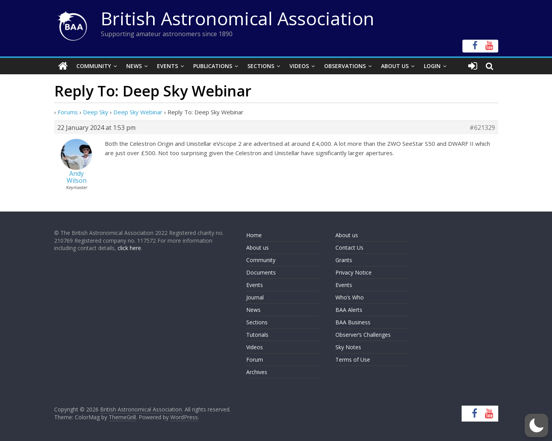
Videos (299, 66)
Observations (345, 66)
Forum (254, 359)
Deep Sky (95, 112)
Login (432, 66)
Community (93, 66)
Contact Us (349, 247)
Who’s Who (349, 297)
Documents (261, 272)
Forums (68, 112)
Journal (255, 297)
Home (254, 235)
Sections (260, 66)
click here (129, 248)
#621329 (482, 127)
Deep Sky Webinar (137, 112)
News (134, 66)
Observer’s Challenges (363, 334)
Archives (256, 372)
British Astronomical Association (237, 18)
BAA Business (352, 322)
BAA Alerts (348, 309)
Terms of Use (352, 359)
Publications (212, 66)
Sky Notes (348, 347)
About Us (395, 66)
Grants (343, 260)
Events (167, 66)
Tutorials (257, 334)
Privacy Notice (353, 272)
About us (257, 247)
